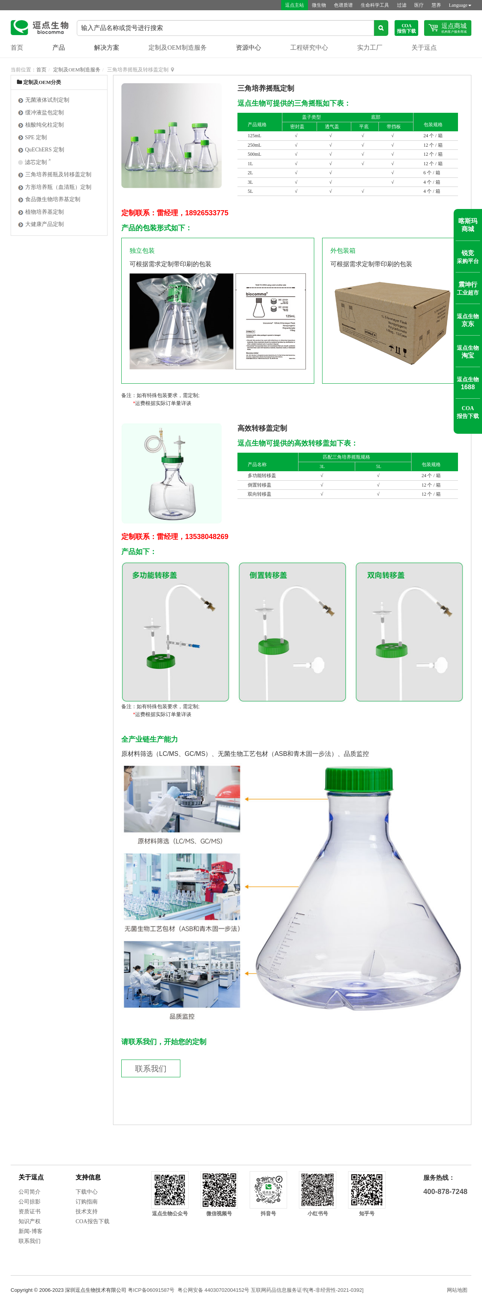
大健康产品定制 (41, 224)
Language (460, 5)
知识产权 (30, 1221)
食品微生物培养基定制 (49, 199)
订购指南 (87, 1202)
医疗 (419, 5)
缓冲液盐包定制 (41, 113)
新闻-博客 (31, 1231)
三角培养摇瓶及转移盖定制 (54, 174)
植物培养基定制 (41, 212)
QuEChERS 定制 (41, 150)
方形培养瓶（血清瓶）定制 (54, 187)
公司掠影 (30, 1202)
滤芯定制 (33, 162)
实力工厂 (369, 47)
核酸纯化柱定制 (41, 125)
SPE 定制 (32, 137)
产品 (58, 47)
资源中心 (248, 47)
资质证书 (30, 1212)
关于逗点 (424, 47)
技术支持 (87, 1212)
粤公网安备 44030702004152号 (214, 1290)
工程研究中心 (309, 47)
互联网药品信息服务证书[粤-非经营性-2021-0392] (307, 1290)
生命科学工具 (375, 5)
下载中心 (87, 1192)
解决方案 (106, 47)
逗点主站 (294, 5)
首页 (17, 47)
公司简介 (30, 1192)
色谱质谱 (343, 5)
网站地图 (457, 1290)
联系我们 (151, 1068)
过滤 (401, 5)
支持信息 (88, 1177)
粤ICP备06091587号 (151, 1290)
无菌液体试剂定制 (43, 100)
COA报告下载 (92, 1221)
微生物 (319, 5)
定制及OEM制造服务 (177, 47)
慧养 (436, 5)
